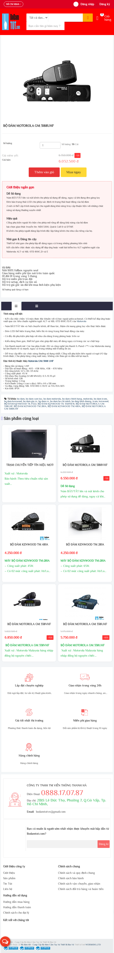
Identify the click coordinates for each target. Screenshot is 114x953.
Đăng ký (104, 4)
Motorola (81, 321)
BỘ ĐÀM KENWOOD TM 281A (85, 544)
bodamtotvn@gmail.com (51, 811)
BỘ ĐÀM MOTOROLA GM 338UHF (85, 624)
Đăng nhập (87, 4)
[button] (5, 941)
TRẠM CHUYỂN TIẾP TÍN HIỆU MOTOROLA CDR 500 (29, 465)
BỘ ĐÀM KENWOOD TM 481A (29, 544)
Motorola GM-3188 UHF (40, 361)
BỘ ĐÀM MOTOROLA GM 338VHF (29, 624)
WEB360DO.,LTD (93, 944)
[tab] (16, 306)
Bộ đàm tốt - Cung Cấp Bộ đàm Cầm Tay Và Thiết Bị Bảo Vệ (48, 944)
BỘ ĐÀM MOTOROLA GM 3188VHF (85, 465)
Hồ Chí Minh (12, 4)
